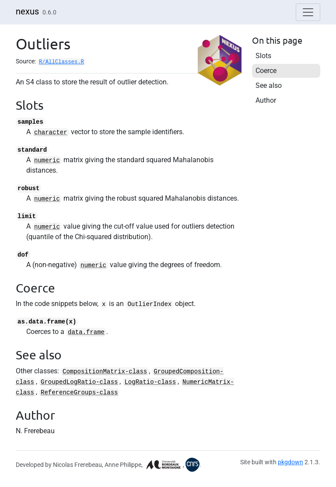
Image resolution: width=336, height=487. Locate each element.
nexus (27, 11)
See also (269, 85)
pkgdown (290, 462)
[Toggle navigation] (308, 12)
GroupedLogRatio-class (79, 382)
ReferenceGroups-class (79, 392)
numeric (47, 160)
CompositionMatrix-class (105, 371)
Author (266, 100)
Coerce (266, 70)
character (50, 132)
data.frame (86, 332)
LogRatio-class (150, 382)
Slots (263, 56)
